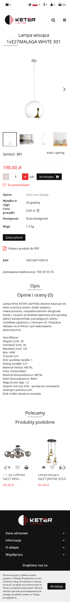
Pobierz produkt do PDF (21, 248)
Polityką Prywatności (23, 578)
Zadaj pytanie (14, 237)
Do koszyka (49, 177)
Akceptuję (56, 586)
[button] (62, 4)
